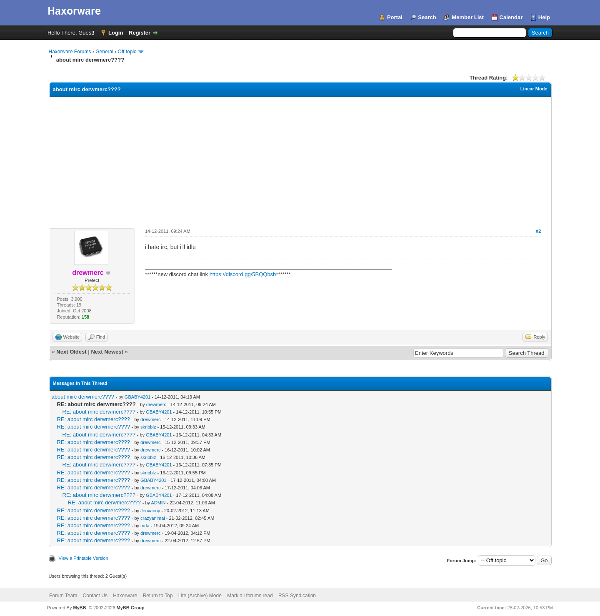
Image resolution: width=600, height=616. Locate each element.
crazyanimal (152, 518)
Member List (468, 17)
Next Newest (107, 352)
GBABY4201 (137, 396)
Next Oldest (71, 352)
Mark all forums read (249, 596)
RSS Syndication (297, 596)
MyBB (79, 607)
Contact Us (95, 596)
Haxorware (125, 596)
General (104, 52)
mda (144, 525)
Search (427, 17)
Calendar (511, 17)
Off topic (127, 52)
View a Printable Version (83, 558)
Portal (394, 17)
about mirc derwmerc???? (83, 397)
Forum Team (63, 596)
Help (544, 17)
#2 (538, 231)
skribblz (148, 426)
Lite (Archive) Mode (200, 596)
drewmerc (156, 404)
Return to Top (158, 596)
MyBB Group (131, 607)
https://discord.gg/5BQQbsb (243, 274)
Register (139, 33)
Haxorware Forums (70, 52)
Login (115, 33)
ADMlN (158, 502)
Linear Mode (534, 88)
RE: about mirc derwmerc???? (99, 412)
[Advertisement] (300, 159)
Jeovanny (150, 510)
